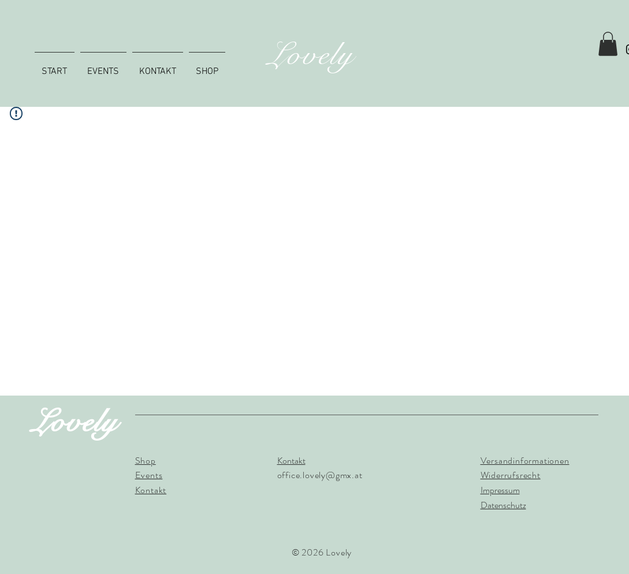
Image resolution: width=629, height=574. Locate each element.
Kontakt (291, 460)
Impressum (500, 490)
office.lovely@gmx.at (320, 475)
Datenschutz (503, 505)
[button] (608, 44)
